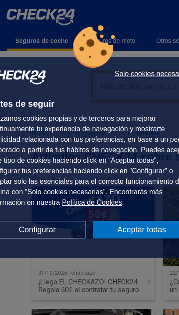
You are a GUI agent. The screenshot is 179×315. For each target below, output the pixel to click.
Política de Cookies (92, 202)
